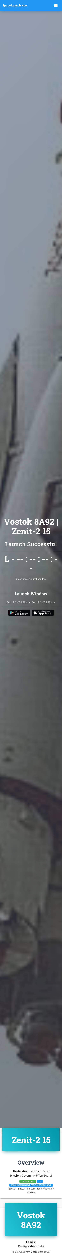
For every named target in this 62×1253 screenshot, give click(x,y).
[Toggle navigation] (56, 5)
